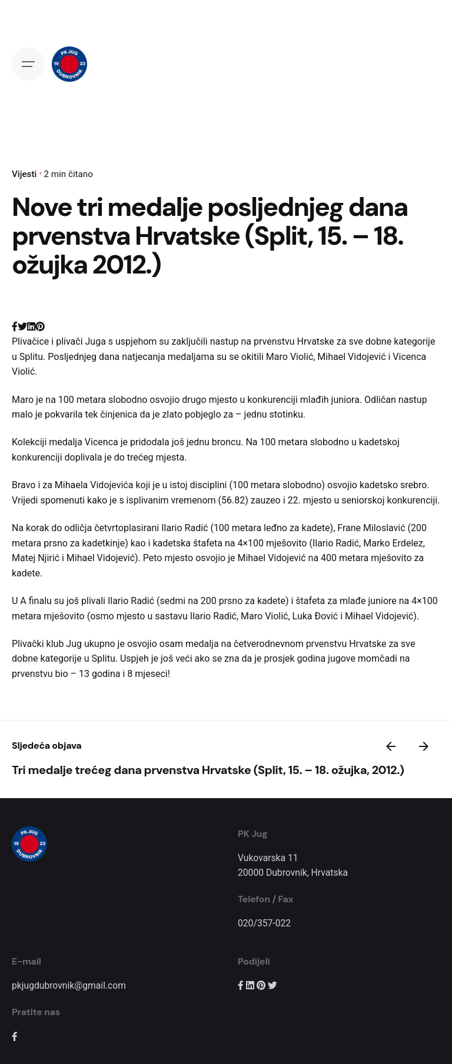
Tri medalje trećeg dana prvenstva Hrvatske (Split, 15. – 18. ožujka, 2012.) (208, 770)
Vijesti (24, 174)
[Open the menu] (28, 64)
